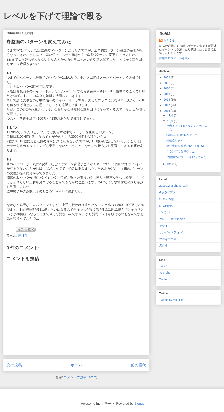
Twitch (163, 266)
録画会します (174, 140)
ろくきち (169, 40)
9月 (169, 164)
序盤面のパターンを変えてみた (186, 157)
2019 (167, 94)
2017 (167, 105)
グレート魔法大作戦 (172, 219)
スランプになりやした (180, 151)
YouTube (164, 272)
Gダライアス (167, 192)
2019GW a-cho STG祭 (173, 185)
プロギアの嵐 (167, 239)
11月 (170, 115)
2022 (167, 77)
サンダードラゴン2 (171, 232)
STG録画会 (166, 205)
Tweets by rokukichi (171, 299)
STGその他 (166, 199)
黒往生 (23, 235)
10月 (170, 121)
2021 (167, 83)
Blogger (139, 403)
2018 (167, 99)
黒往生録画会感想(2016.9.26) (185, 145)
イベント (165, 212)
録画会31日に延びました (182, 135)
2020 (167, 88)
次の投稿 (14, 365)
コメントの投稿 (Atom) (80, 377)
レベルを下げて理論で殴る (53, 16)
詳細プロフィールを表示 (175, 58)
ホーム (76, 365)
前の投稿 (138, 365)
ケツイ (163, 225)
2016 (167, 110)
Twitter (163, 279)
